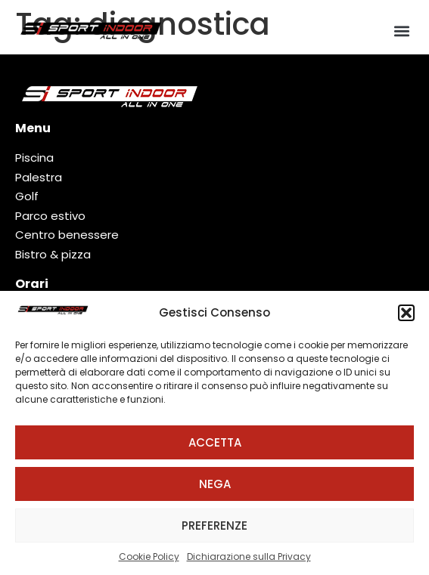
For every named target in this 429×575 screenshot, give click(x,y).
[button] (406, 312)
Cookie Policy (149, 556)
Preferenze (214, 525)
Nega (215, 484)
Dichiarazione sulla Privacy (249, 556)
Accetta (214, 442)
